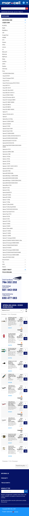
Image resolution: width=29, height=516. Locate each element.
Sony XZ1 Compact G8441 (9, 99)
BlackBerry (5, 30)
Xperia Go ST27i (7, 149)
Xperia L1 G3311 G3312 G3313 (10, 166)
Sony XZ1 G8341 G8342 (8, 102)
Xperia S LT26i (6, 190)
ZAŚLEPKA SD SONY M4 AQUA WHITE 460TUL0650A (11, 420)
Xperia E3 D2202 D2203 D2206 (10, 138)
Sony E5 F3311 (6, 75)
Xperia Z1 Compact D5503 (9, 238)
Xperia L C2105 (6, 163)
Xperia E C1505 (6, 126)
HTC (3, 40)
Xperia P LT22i (6, 187)
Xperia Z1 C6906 (7, 235)
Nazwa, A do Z (12, 310)
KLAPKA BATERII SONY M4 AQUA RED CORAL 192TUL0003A (12, 335)
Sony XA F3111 (6, 85)
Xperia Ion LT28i (6, 154)
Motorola (4, 54)
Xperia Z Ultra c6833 (8, 228)
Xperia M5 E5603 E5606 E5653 (10, 183)
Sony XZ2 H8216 (7, 104)
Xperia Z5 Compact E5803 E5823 (11, 250)
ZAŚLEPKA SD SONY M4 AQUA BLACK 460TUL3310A (11, 387)
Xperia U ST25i (6, 216)
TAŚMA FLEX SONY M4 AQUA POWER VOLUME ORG (12, 376)
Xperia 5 (5, 116)
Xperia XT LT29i (6, 221)
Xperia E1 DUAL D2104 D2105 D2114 (11, 135)
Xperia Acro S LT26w (8, 119)
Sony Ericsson (5, 259)
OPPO (3, 63)
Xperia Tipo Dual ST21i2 (8, 211)
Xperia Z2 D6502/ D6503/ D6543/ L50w (12, 240)
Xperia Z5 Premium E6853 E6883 (11, 254)
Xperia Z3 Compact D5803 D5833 (11, 242)
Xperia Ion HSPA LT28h (8, 151)
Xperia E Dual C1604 (8, 128)
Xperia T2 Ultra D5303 (8, 204)
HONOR (4, 37)
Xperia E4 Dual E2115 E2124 (9, 140)
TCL (3, 262)
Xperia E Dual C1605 (8, 131)
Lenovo (4, 47)
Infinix (3, 44)
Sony (3, 71)
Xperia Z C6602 (6, 223)
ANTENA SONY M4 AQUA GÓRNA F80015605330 (12, 318)
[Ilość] (25, 319)
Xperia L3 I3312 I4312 (8, 168)
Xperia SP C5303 (7, 197)
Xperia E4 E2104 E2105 (8, 143)
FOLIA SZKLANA (7, 272)
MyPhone (4, 56)
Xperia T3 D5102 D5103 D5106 (10, 209)
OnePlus (4, 61)
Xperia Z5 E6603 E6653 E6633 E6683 (12, 252)
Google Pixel (5, 35)
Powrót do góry (21, 466)
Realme (4, 66)
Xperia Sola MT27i (7, 192)
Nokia (3, 59)
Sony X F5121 (6, 80)
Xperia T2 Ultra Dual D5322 (9, 206)
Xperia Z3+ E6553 (7, 247)
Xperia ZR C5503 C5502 (8, 257)
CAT (3, 32)
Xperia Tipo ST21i (7, 214)
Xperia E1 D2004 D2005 (8, 133)
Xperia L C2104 (6, 161)
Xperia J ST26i (6, 159)
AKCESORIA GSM (7, 20)
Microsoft (4, 52)
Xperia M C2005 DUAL (8, 173)
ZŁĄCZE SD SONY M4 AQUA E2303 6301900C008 (12, 435)
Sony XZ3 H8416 (7, 107)
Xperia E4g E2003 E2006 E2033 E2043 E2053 (12, 146)
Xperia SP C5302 (7, 195)
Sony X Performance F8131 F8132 (11, 83)
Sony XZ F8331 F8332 (8, 95)
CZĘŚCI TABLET (7, 269)
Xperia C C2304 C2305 (8, 121)
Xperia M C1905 (6, 171)
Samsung (4, 68)
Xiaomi (4, 266)
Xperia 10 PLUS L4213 (8, 114)
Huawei (4, 42)
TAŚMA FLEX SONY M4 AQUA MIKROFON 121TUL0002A (12, 363)
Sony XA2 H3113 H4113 (8, 92)
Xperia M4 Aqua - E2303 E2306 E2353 (12, 180)
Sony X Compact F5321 (8, 78)
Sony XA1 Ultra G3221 (8, 90)
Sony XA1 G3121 (7, 87)
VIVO (3, 264)
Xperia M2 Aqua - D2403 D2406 (10, 175)
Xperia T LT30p (6, 202)
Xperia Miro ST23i (7, 185)
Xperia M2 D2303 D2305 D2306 (10, 178)
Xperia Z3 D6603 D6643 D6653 (10, 245)
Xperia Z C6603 (6, 226)
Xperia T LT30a (6, 199)
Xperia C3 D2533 (7, 123)
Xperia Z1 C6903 (7, 233)
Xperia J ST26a (6, 156)
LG (3, 49)
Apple (3, 28)
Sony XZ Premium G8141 (9, 97)
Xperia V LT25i (6, 218)
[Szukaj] (13, 8)
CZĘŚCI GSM (6, 22)
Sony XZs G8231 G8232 (8, 109)
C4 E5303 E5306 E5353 (8, 73)
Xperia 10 (5, 111)
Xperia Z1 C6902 (7, 230)
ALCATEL (4, 25)
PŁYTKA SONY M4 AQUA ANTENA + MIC (12, 349)
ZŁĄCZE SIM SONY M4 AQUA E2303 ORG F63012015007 (11, 448)
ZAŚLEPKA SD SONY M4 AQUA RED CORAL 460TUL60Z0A (11, 403)
